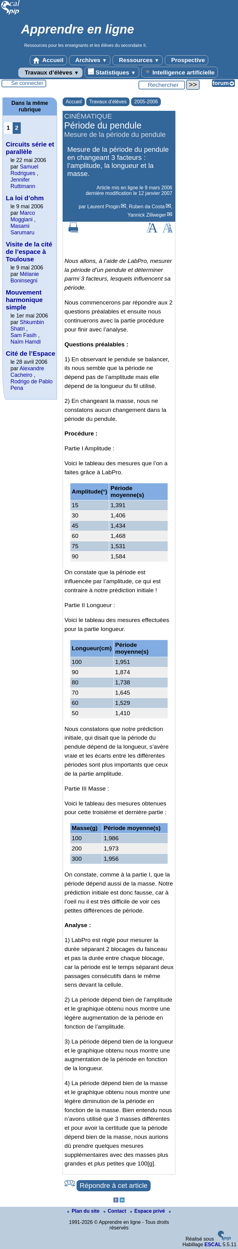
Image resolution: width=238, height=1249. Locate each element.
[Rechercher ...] (162, 85)
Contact (116, 1211)
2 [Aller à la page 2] (16, 127)
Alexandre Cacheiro (27, 371)
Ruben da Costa (147, 206)
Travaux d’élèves (50, 72)
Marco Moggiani (23, 216)
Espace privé (148, 1211)
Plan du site (84, 1211)
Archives (90, 60)
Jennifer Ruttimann (23, 183)
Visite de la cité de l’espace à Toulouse (29, 252)
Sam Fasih (24, 335)
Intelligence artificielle (179, 72)
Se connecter (27, 83)
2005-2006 (146, 101)
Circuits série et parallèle (30, 148)
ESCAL (213, 1244)
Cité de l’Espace (30, 353)
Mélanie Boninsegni (25, 277)
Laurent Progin (103, 206)
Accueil (48, 60)
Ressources (137, 60)
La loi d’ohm (25, 197)
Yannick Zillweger (147, 215)
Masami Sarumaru (22, 229)
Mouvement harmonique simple (24, 300)
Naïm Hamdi (26, 342)
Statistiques (112, 72)
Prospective (186, 60)
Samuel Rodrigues (24, 170)
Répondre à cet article (114, 1185)
